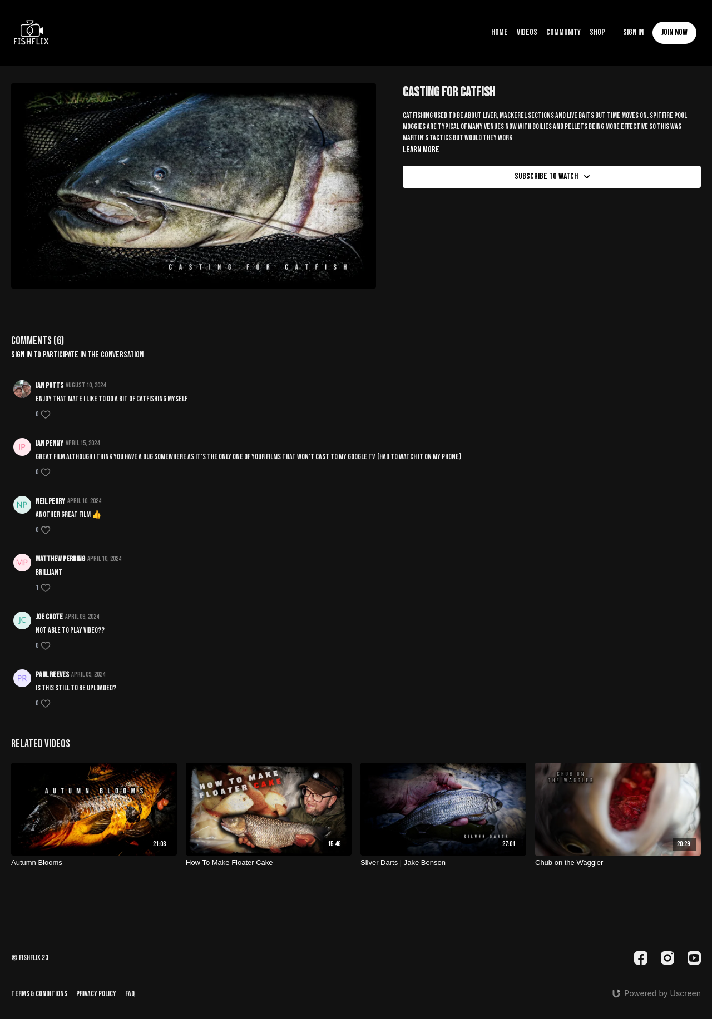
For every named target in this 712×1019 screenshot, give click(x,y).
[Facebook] (640, 958)
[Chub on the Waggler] (618, 862)
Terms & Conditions (39, 993)
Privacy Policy (96, 993)
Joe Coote (49, 617)
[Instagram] (667, 958)
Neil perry (50, 501)
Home (499, 32)
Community (563, 32)
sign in (21, 355)
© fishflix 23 (29, 958)
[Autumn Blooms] (94, 862)
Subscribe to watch (554, 176)
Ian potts (49, 385)
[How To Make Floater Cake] (269, 862)
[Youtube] (694, 958)
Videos (527, 32)
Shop (597, 32)
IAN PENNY (49, 443)
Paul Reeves (52, 674)
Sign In (633, 32)
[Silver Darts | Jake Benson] (443, 862)
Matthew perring (60, 559)
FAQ (130, 993)
